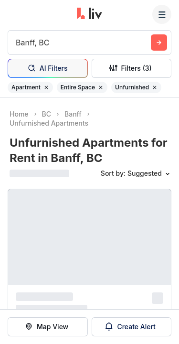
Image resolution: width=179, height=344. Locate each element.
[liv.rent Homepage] (89, 14)
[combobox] (17, 42)
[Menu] (161, 14)
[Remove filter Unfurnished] (154, 87)
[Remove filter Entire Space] (100, 87)
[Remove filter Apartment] (46, 87)
